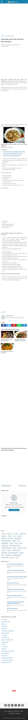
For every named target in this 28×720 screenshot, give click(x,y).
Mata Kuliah (10, 538)
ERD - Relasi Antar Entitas (12, 608)
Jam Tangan (5, 646)
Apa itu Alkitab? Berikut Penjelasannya (15, 564)
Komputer (10, 536)
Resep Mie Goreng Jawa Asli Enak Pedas (11, 155)
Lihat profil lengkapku (14, 509)
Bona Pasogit (14, 503)
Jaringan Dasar (22, 533)
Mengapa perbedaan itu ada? (13, 583)
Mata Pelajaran (18, 538)
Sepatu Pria (4, 628)
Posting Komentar (4, 46)
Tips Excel (4, 550)
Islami (16, 533)
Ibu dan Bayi (4, 655)
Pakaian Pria (5, 626)
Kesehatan (4, 536)
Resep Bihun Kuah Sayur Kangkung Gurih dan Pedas (14, 151)
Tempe (24, 548)
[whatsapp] (19, 325)
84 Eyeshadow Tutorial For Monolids (14, 595)
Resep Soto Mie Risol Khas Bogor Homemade (12, 153)
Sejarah (20, 543)
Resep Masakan (5, 543)
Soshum (14, 548)
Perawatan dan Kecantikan (8, 651)
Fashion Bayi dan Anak (7, 658)
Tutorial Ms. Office (16, 550)
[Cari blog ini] (26, 2)
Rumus (16, 543)
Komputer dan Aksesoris (7, 660)
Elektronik (4, 624)
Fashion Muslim (5, 633)
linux (3, 555)
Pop (19, 540)
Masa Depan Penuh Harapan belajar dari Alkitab (17, 576)
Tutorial (9, 550)
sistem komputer (5, 557)
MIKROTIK (4, 538)
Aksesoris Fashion (6, 621)
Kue (14, 536)
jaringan (21, 552)
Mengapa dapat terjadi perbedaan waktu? (15, 589)
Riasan (11, 543)
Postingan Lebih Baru (6, 485)
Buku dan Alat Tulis (6, 662)
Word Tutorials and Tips (13, 552)
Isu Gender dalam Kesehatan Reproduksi (15, 570)
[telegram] (24, 325)
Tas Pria (4, 644)
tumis (17, 557)
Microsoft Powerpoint (6, 540)
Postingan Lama (22, 485)
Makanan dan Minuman (7, 639)
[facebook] (3, 325)
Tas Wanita (4, 635)
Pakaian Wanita (5, 637)
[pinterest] (14, 325)
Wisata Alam (4, 552)
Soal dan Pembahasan (6, 548)
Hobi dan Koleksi (6, 653)
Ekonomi (3, 533)
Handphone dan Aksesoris (8, 630)
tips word (12, 557)
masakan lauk (8, 555)
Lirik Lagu (19, 536)
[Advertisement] (14, 19)
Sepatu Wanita (5, 642)
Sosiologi (20, 548)
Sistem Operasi (5, 545)
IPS (12, 533)
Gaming (8, 533)
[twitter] (8, 325)
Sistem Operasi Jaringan (15, 545)
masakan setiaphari (17, 555)
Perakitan (14, 540)
